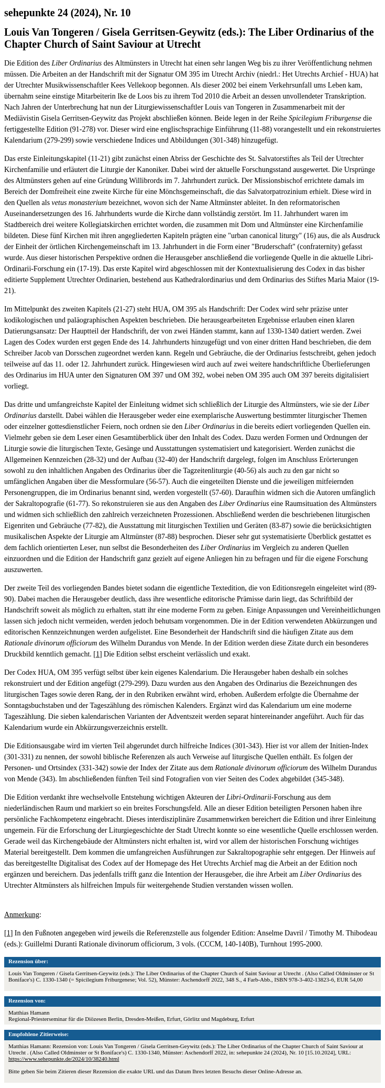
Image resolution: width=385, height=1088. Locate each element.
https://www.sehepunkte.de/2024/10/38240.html (63, 1058)
